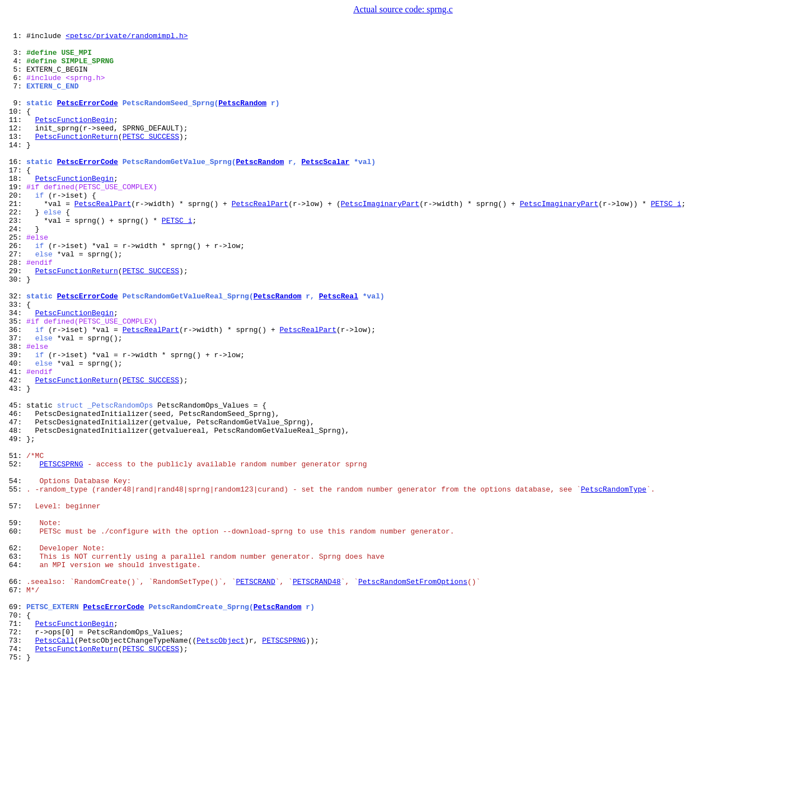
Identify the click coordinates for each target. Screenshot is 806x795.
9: (15, 118)
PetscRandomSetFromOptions (412, 692)
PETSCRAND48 (317, 692)
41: (15, 440)
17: (15, 198)
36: (15, 390)
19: (15, 218)
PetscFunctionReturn (76, 158)
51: (15, 541)
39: (15, 420)
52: (15, 551)
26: (15, 289)
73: (15, 762)
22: (15, 249)
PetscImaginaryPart (380, 238)
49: (15, 521)
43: (15, 460)
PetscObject (220, 762)
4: (15, 67)
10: (15, 128)
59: (15, 621)
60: (15, 631)
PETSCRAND (255, 692)
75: (15, 783)
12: (15, 148)
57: (15, 601)
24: (15, 269)
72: (15, 752)
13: (15, 158)
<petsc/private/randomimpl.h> (126, 37)
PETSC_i (665, 238)
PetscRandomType (613, 581)
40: (15, 430)
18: (15, 208)
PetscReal (338, 349)
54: (15, 571)
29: (15, 319)
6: (15, 87)
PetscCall (54, 762)
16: (15, 188)
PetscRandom (242, 118)
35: (15, 380)
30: (15, 329)
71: (15, 742)
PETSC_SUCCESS (151, 158)
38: (15, 410)
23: (15, 259)
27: (15, 299)
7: (15, 97)
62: (15, 652)
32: (15, 349)
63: (15, 662)
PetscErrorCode (87, 118)
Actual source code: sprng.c (403, 9)
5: (15, 77)
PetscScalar (325, 188)
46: (15, 490)
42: (15, 450)
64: (15, 672)
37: (15, 400)
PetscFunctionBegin (74, 138)
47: (15, 500)
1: (15, 37)
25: (15, 279)
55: (15, 581)
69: (15, 722)
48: (15, 511)
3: (15, 57)
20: (15, 228)
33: (15, 359)
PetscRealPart (102, 238)
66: (15, 692)
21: (15, 238)
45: (15, 480)
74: (15, 773)
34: (15, 369)
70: (15, 732)
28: (15, 309)
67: (15, 702)
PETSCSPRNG (61, 551)
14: (15, 168)
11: (15, 138)
